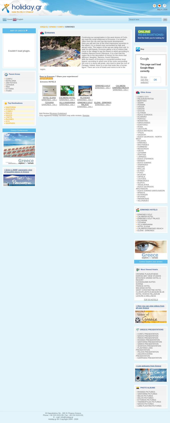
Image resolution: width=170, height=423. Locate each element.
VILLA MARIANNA (145, 224)
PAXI (8, 87)
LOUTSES (142, 179)
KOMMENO (142, 147)
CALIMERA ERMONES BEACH (150, 228)
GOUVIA (141, 111)
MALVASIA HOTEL (143, 288)
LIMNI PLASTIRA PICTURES (150, 406)
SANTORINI (11, 107)
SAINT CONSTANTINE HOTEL (148, 290)
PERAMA (141, 105)
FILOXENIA (142, 220)
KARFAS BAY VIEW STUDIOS (148, 276)
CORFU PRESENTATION (148, 334)
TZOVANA (141, 222)
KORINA (139, 284)
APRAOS (141, 193)
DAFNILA (141, 177)
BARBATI (141, 161)
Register (86, 115)
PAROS (9, 113)
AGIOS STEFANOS (145, 159)
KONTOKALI (143, 125)
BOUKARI (142, 175)
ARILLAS (141, 169)
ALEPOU (141, 183)
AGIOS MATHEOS (145, 131)
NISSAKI (141, 167)
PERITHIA (142, 155)
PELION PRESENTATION (148, 352)
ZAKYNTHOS (11, 83)
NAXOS (9, 115)
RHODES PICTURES (146, 392)
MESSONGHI (143, 149)
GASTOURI (142, 129)
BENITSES (142, 101)
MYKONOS (10, 109)
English (20, 19)
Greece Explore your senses (151, 262)
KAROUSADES (144, 123)
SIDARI (141, 103)
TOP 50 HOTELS (151, 300)
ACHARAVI (142, 117)
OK (155, 79)
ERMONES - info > (49, 99)
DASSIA (141, 107)
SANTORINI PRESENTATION (150, 342)
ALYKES (140, 171)
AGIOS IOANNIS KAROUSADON (151, 191)
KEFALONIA (11, 81)
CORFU (9, 79)
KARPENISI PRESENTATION (150, 358)
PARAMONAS (143, 199)
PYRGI (140, 173)
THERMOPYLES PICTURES (149, 402)
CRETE (9, 117)
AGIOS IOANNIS (144, 163)
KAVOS (141, 151)
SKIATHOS (10, 123)
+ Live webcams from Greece (148, 366)
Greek (9, 19)
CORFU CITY (143, 97)
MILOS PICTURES (145, 396)
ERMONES (142, 143)
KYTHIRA (10, 89)
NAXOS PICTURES (146, 404)
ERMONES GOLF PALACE (149, 218)
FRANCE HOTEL (143, 286)
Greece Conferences (19, 130)
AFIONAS (141, 197)
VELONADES (143, 201)
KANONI (141, 109)
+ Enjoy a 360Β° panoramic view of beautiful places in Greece (18, 171)
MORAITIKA (143, 121)
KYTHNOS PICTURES (147, 400)
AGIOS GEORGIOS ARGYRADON (145, 188)
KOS (8, 121)
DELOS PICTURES (146, 398)
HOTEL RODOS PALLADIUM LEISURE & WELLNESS (148, 295)
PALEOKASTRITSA (146, 99)
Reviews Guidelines (58, 113)
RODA (140, 127)
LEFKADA (10, 85)
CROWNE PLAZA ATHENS (147, 274)
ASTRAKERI (142, 195)
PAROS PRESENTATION (148, 338)
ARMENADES (143, 181)
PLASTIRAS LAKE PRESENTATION (144, 349)
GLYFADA (142, 113)
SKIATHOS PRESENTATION (149, 346)
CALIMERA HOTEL (145, 216)
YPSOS (140, 133)
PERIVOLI (142, 119)
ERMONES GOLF (145, 214)
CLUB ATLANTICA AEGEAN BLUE (150, 292)
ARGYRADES (143, 145)
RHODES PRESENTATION (149, 340)
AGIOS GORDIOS (144, 115)
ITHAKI (9, 91)
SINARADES (143, 165)
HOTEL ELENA (144, 226)
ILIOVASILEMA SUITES (145, 282)
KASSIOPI (142, 135)
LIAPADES (142, 157)
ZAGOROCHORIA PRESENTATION (144, 355)
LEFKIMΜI (142, 153)
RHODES (10, 119)
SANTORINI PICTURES (147, 394)
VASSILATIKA (143, 185)
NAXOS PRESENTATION (148, 336)
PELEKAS (142, 141)
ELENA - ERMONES (146, 230)
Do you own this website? (145, 80)
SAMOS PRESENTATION (148, 344)
